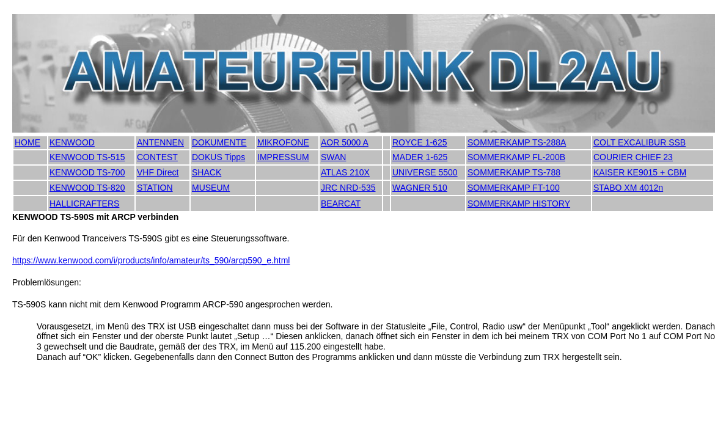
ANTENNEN (160, 142)
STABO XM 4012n (628, 188)
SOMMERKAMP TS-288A (517, 142)
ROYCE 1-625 (419, 142)
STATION (155, 188)
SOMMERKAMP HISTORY (519, 203)
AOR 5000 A (345, 142)
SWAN (333, 157)
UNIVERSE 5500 (425, 172)
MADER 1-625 (419, 157)
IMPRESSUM (283, 157)
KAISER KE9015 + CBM (639, 172)
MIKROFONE (283, 142)
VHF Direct (157, 172)
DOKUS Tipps (218, 157)
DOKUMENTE (219, 142)
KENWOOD (72, 142)
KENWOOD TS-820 (87, 188)
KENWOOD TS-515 (87, 157)
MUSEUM (211, 188)
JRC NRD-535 (348, 188)
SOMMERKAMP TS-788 (514, 172)
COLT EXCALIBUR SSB (639, 142)
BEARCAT (341, 203)
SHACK (206, 172)
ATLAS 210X (345, 172)
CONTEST (157, 157)
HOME (27, 142)
